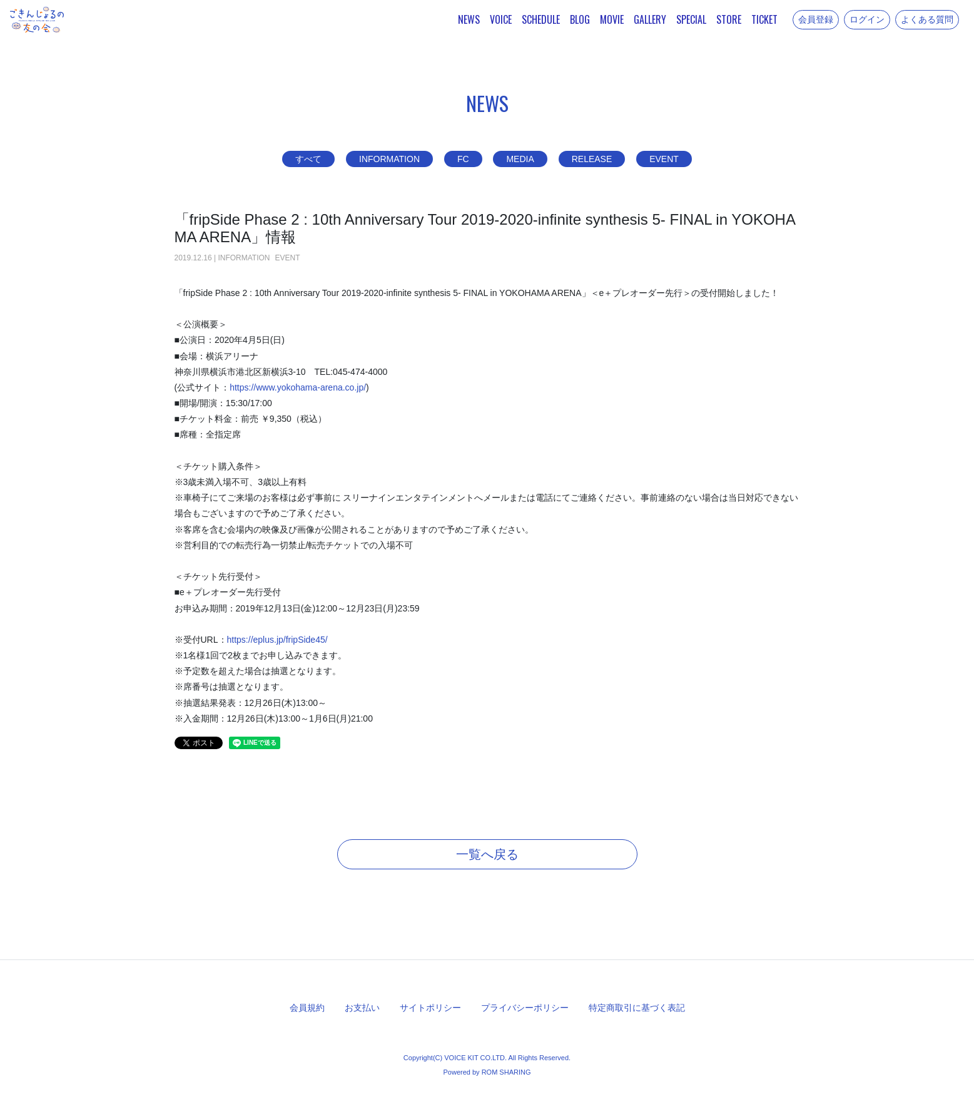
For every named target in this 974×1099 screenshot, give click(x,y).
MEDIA (520, 159)
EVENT (664, 159)
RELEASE (592, 159)
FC (463, 159)
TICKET (764, 19)
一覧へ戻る (487, 854)
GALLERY (650, 19)
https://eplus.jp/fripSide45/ (277, 640)
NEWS (469, 19)
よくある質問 (927, 19)
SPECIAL (691, 19)
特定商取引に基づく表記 (637, 1008)
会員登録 (815, 19)
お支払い (362, 1008)
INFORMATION (389, 159)
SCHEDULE (541, 19)
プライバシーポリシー (525, 1008)
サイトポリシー (430, 1008)
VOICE (501, 19)
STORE (728, 19)
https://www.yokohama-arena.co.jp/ (298, 387)
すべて (308, 159)
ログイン (867, 19)
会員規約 (307, 1008)
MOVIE (612, 19)
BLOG (580, 19)
